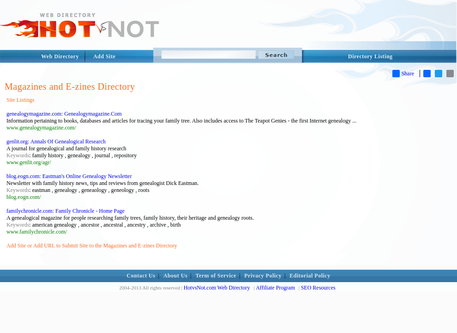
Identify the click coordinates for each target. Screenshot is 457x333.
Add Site (104, 56)
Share (403, 73)
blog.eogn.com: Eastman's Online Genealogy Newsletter (69, 176)
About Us (175, 275)
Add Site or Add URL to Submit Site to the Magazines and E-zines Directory (91, 245)
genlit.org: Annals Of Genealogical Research (56, 141)
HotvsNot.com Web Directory (217, 287)
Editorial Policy (309, 275)
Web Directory (60, 56)
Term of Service (216, 275)
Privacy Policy (263, 275)
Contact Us (140, 275)
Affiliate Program (275, 287)
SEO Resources (318, 287)
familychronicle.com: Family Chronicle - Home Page (65, 211)
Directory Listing (370, 56)
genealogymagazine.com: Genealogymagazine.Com (64, 114)
